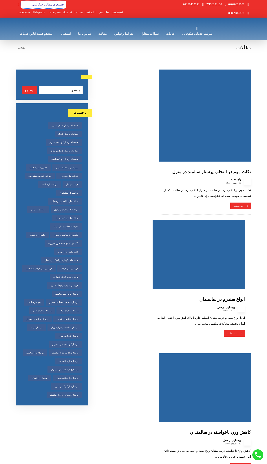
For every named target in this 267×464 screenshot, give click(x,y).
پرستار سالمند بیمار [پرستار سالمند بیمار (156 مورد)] (69, 311)
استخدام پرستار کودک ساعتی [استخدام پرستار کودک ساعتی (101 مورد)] (64, 159)
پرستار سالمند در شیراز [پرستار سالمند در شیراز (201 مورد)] (37, 319)
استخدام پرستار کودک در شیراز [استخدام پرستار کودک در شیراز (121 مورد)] (64, 142)
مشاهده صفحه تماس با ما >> (150, 445)
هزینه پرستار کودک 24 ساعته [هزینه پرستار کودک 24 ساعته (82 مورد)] (39, 269)
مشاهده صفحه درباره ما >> (232, 445)
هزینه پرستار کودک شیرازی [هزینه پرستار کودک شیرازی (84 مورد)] (65, 277)
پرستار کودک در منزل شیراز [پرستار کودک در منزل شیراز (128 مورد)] (65, 344)
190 (162, 367)
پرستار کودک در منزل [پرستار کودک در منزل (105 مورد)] (68, 336)
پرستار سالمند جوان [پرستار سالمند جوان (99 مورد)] (42, 311)
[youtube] (104, 12)
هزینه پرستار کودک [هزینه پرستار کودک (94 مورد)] (69, 269)
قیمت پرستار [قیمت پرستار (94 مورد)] (72, 185)
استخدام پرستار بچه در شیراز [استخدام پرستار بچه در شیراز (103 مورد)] (65, 126)
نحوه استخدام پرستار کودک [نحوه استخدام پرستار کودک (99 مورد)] (66, 227)
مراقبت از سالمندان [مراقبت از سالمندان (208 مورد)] (69, 193)
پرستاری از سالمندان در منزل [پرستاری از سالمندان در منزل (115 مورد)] (64, 370)
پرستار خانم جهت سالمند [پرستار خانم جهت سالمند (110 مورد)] (66, 294)
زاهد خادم (236, 168)
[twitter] (78, 12)
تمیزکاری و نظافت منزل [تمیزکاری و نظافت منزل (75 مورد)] (67, 168)
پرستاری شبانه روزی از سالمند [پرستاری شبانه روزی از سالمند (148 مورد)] (64, 395)
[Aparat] (67, 12)
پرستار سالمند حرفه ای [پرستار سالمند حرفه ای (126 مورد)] (67, 319)
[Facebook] (23, 12)
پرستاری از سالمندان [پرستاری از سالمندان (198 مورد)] (68, 361)
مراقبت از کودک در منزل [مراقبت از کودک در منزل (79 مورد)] (67, 218)
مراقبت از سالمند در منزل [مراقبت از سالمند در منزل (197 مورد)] (66, 210)
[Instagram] (54, 12)
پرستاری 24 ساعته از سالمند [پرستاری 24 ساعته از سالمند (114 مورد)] (65, 353)
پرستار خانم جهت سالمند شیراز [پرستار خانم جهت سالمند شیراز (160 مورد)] (63, 302)
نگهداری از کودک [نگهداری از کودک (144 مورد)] (37, 235)
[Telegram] (39, 12)
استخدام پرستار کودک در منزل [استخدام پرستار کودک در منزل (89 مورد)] (64, 151)
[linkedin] (90, 12)
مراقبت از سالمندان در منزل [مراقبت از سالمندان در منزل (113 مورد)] (65, 201)
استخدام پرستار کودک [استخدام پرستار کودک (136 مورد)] (68, 134)
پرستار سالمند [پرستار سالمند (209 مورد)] (34, 302)
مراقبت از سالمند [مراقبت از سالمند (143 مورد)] (49, 185)
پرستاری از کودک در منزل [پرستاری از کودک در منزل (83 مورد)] (66, 387)
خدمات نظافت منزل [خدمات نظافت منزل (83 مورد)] (69, 176)
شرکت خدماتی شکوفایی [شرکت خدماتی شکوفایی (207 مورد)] (39, 176)
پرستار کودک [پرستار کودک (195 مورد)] (36, 328)
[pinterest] (117, 12)
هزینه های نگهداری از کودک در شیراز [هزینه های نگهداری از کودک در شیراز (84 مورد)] (61, 260)
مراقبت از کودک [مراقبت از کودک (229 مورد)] (38, 210)
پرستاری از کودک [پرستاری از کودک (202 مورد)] (39, 378)
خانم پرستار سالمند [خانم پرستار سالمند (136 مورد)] (38, 168)
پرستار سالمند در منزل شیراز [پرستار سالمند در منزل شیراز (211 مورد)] (64, 328)
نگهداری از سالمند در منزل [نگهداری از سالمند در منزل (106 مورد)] (66, 235)
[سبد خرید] (18, 4)
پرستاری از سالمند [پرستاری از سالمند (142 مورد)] (34, 353)
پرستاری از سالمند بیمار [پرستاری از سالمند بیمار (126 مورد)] (67, 378)
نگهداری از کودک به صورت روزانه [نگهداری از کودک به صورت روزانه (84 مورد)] (63, 243)
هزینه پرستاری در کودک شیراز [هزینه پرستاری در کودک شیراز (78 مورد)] (64, 286)
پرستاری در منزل (152, 143)
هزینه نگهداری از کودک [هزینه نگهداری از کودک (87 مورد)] (68, 252)
